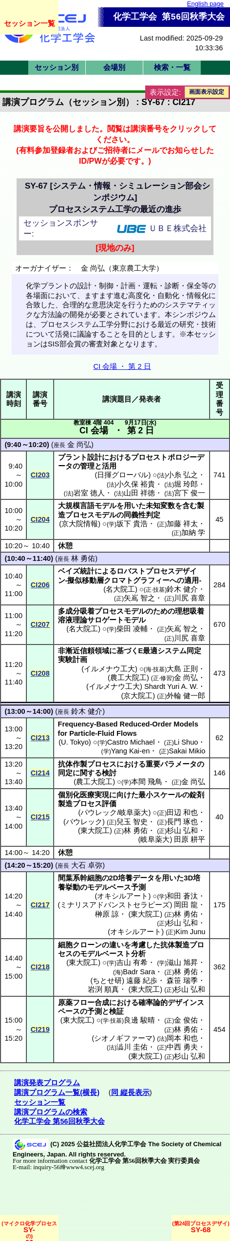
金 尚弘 (79, 445)
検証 (116, 1011)
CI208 (40, 673)
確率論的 (153, 1002)
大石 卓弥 (86, 865)
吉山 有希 (132, 962)
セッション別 (56, 67)
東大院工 (95, 830)
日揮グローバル (122, 475)
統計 (87, 571)
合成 (102, 1002)
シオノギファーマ (123, 1038)
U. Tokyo (75, 742)
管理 (87, 466)
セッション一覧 (29, 23)
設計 (94, 457)
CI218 (40, 967)
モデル (105, 506)
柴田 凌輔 (132, 629)
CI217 (40, 905)
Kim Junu (190, 932)
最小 (145, 795)
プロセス (101, 764)
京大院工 (138, 696)
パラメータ (178, 764)
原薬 (65, 1002)
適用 (191, 580)
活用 (109, 466)
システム (172, 651)
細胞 (65, 945)
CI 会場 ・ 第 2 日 (122, 366)
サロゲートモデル (116, 620)
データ (143, 878)
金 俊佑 (186, 1020)
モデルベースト (105, 954)
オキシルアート (122, 896)
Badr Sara (139, 972)
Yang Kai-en (130, 751)
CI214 (40, 773)
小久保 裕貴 (135, 484)
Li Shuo (186, 742)
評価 (109, 804)
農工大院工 (128, 678)
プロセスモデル (90, 515)
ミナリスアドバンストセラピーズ (115, 905)
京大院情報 (79, 524)
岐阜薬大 (155, 839)
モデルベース (109, 887)
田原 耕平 (189, 839)
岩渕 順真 (103, 989)
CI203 (40, 475)
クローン (87, 945)
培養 (125, 878)
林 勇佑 (83, 558)
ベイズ (69, 571)
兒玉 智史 (132, 822)
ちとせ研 (107, 980)
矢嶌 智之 (139, 598)
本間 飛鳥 (146, 782)
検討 (109, 773)
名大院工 (120, 589)
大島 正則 (182, 669)
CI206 (40, 585)
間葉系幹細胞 (80, 878)
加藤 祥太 (182, 524)
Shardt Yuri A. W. (171, 686)
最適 (150, 651)
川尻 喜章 (189, 598)
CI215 (40, 817)
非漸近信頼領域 (83, 651)
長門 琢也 (182, 822)
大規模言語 (76, 506)
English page (205, 3)
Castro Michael (131, 742)
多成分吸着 (76, 611)
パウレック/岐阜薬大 (114, 812)
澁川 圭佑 (132, 1047)
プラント (72, 457)
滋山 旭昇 (182, 962)
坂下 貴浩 (132, 524)
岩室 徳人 (89, 493)
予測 (138, 887)
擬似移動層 (85, 580)
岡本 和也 (182, 1038)
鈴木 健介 (182, 589)
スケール (167, 795)
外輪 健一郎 (186, 696)
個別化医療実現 (83, 795)
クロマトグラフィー (137, 580)
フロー (84, 1002)
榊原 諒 (107, 914)
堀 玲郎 (186, 484)
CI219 (40, 1029)
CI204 (40, 519)
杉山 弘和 (182, 830)
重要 (153, 764)
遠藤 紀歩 (141, 980)
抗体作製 (72, 764)
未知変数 (160, 506)
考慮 (138, 945)
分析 (138, 954)
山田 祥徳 (139, 493)
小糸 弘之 (182, 475)
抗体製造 (175, 945)
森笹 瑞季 (182, 980)
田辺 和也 (182, 812)
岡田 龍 (186, 905)
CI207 (40, 624)
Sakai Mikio (187, 751)
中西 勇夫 (182, 1047)
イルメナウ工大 (109, 669)
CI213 (40, 738)
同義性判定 (142, 515)
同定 (65, 773)
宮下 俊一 (189, 493)
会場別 (114, 67)
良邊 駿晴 (139, 1020)
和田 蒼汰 (182, 896)
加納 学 (193, 532)
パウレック (84, 822)
